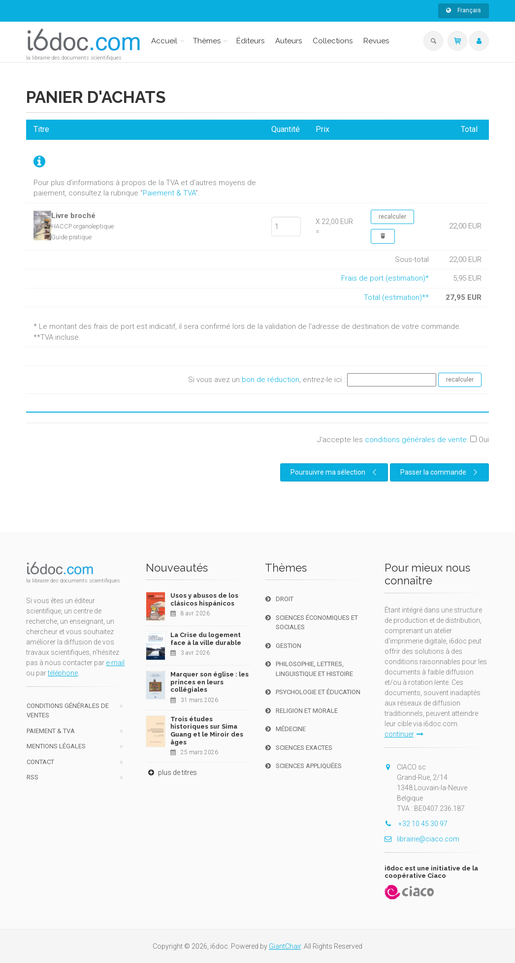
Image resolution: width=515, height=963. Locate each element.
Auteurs (288, 40)
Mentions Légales (56, 746)
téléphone (63, 673)
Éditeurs (250, 40)
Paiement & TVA (169, 193)
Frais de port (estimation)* (385, 278)
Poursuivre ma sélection (334, 472)
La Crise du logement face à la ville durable (205, 638)
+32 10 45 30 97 (416, 824)
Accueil (164, 40)
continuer (404, 734)
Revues (376, 40)
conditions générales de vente (416, 439)
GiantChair (285, 946)
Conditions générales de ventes (68, 710)
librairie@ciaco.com (422, 839)
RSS (32, 777)
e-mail (115, 663)
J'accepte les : (403, 439)
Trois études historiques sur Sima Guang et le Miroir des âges (206, 730)
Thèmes (207, 40)
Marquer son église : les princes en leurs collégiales (209, 682)
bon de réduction (270, 379)
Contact (40, 762)
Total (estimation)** (396, 297)
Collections (333, 40)
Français (463, 10)
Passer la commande (440, 472)
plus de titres (171, 772)
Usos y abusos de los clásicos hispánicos (204, 599)
